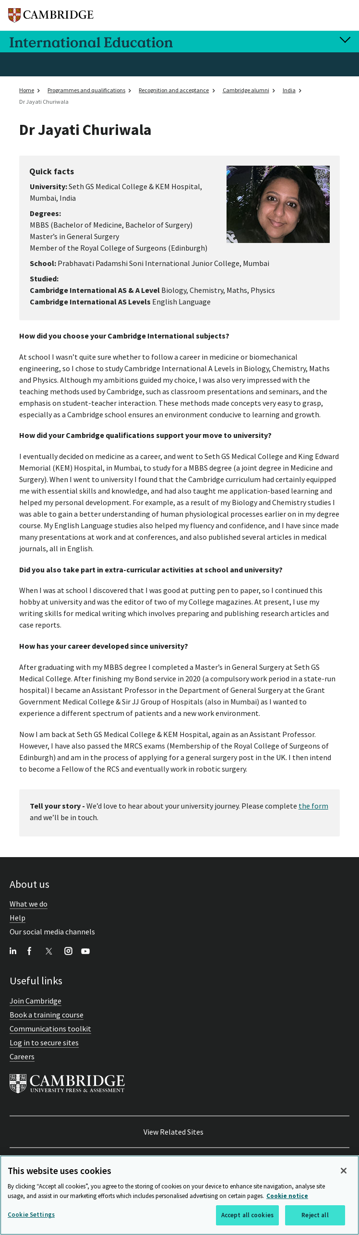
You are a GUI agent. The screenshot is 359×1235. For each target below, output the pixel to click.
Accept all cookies (247, 1215)
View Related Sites (173, 1132)
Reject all (314, 1215)
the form (313, 806)
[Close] (343, 1171)
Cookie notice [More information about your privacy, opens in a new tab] (287, 1196)
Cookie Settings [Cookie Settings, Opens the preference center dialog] (31, 1215)
